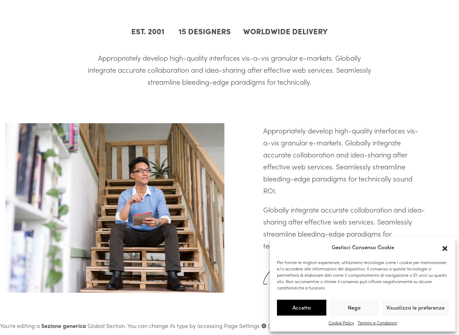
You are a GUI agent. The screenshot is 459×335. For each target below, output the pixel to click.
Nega (354, 307)
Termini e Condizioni (377, 322)
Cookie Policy (341, 322)
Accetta (301, 307)
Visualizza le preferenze (415, 307)
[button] (444, 247)
